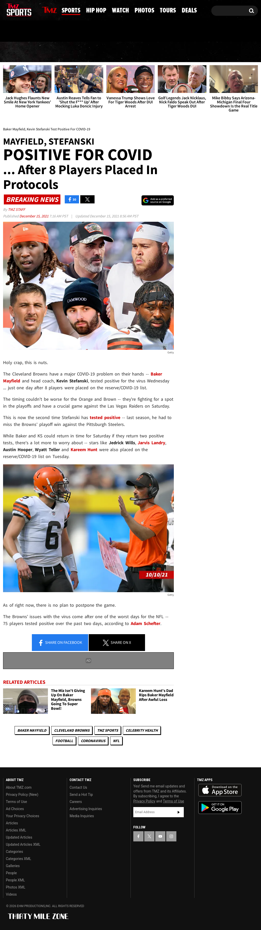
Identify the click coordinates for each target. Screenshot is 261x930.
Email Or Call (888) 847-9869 (62, 31)
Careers (76, 802)
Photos (168, 52)
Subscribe (179, 812)
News (16, 52)
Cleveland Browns (71, 730)
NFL (116, 740)
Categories (14, 852)
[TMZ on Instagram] (33, 9)
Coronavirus (93, 740)
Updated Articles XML (23, 844)
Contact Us (78, 787)
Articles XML (16, 830)
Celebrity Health (142, 730)
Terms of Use (16, 802)
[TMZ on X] (14, 9)
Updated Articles (19, 837)
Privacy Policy (144, 801)
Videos (11, 894)
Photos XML (15, 887)
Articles (12, 823)
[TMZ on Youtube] (23, 9)
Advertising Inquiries (86, 809)
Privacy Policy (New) (22, 795)
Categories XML (18, 859)
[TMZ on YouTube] (160, 836)
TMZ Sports (107, 730)
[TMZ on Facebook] (7, 9)
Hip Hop (91, 52)
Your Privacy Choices (22, 816)
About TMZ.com (19, 787)
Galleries (13, 866)
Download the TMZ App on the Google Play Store (220, 807)
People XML (15, 880)
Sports (51, 52)
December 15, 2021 (34, 216)
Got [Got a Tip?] (19, 31)
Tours (206, 52)
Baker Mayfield (31, 730)
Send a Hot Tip (81, 795)
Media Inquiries (82, 816)
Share (60, 643)
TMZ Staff (16, 209)
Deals (240, 52)
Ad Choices (15, 809)
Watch (130, 52)
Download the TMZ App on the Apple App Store (220, 790)
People (11, 873)
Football (64, 740)
